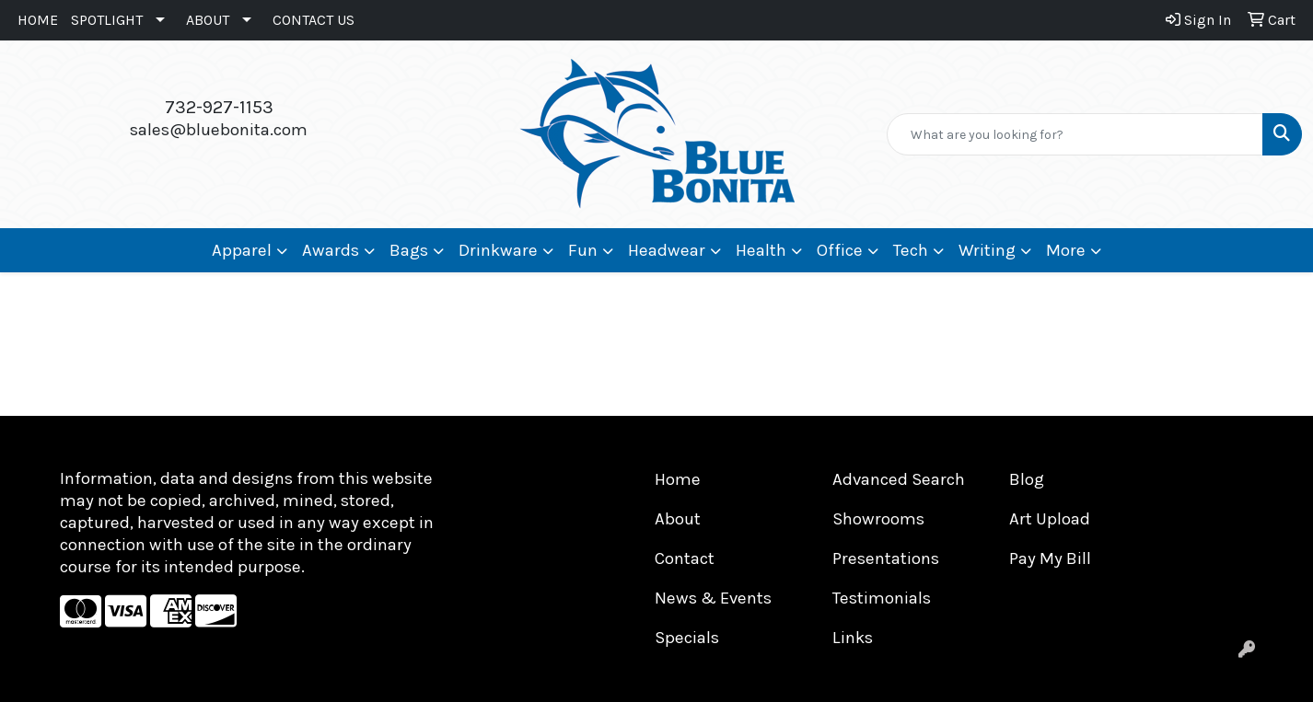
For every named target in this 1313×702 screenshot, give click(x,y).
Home (678, 479)
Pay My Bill (1050, 558)
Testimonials (881, 598)
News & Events (713, 598)
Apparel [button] (242, 250)
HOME (37, 20)
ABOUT (207, 20)
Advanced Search (898, 479)
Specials (687, 637)
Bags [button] (408, 250)
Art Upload (1049, 519)
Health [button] (761, 250)
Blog (1026, 479)
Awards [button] (330, 250)
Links (852, 637)
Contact (685, 558)
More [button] (1066, 250)
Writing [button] (987, 250)
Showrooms (878, 519)
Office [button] (840, 250)
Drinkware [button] (498, 250)
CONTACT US (313, 20)
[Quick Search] (1075, 134)
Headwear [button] (666, 250)
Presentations (885, 558)
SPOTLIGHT (107, 20)
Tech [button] (910, 250)
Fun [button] (583, 250)
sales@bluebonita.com (219, 130)
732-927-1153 (219, 107)
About (678, 519)
